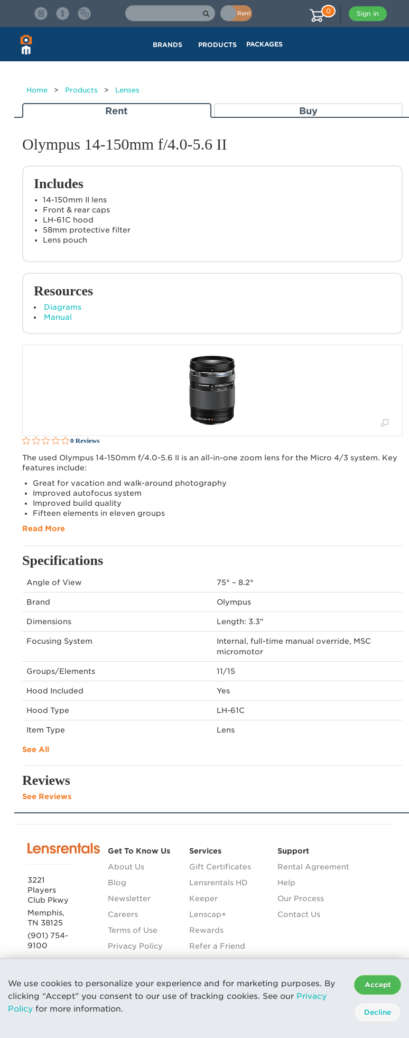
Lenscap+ (207, 914)
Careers (123, 914)
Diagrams (62, 307)
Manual (58, 317)
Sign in (368, 13)
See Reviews (46, 796)
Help (286, 882)
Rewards (206, 930)
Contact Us (298, 914)
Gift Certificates (220, 867)
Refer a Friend (217, 946)
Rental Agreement (313, 867)
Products (81, 90)
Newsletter (129, 898)
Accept (378, 985)
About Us (126, 867)
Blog (117, 882)
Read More (43, 528)
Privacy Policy (135, 946)
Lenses (127, 90)
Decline (377, 1012)
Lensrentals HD (218, 882)
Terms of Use (132, 930)
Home (37, 90)
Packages (264, 44)
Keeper (203, 898)
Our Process (300, 898)
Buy (308, 110)
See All (35, 749)
